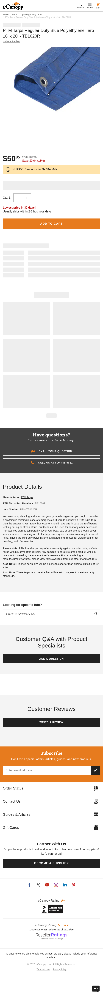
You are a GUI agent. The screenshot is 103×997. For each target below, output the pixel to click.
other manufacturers (85, 559)
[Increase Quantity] (26, 197)
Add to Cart (51, 223)
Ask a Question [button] (51, 658)
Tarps (14, 14)
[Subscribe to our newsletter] (95, 770)
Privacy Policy (59, 969)
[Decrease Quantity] (17, 197)
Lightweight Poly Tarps (31, 14)
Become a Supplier (51, 863)
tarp (47, 534)
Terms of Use (43, 969)
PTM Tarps (27, 497)
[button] (51, 451)
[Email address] (47, 770)
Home (6, 14)
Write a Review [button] (11, 41)
